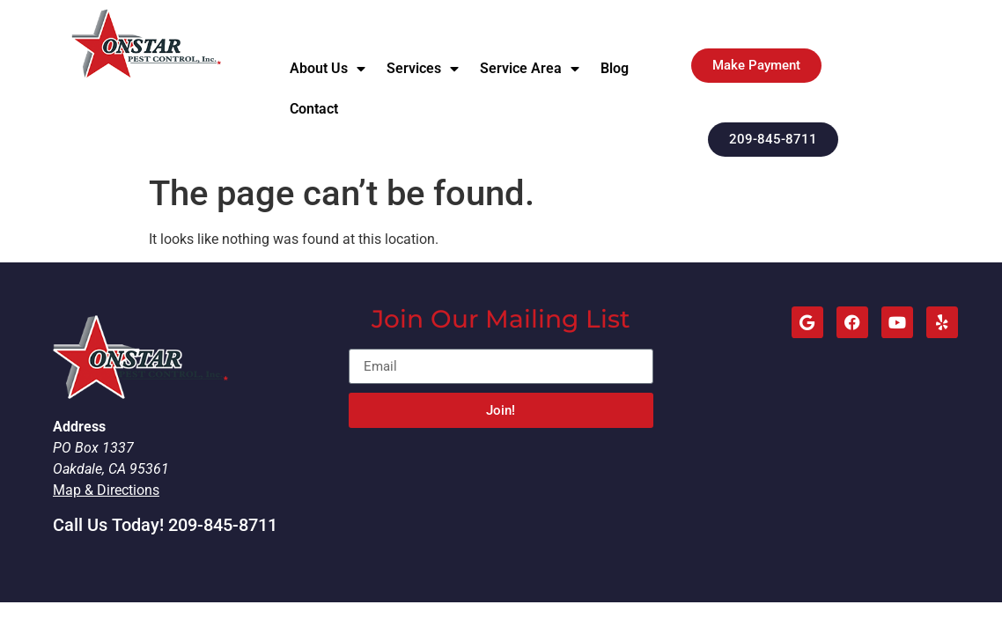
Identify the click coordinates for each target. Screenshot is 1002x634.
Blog (614, 68)
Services (423, 69)
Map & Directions (106, 490)
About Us (327, 69)
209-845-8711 (222, 524)
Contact (314, 108)
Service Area (529, 69)
